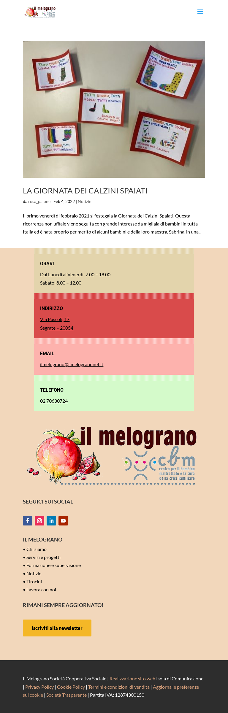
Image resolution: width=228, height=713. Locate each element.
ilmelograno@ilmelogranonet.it (71, 364)
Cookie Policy (71, 687)
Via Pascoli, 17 (54, 319)
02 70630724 (54, 401)
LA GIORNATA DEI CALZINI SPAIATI (85, 190)
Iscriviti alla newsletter (57, 628)
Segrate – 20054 (56, 328)
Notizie (84, 201)
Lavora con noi (41, 589)
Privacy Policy (39, 687)
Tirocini (34, 581)
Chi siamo (36, 549)
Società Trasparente (66, 695)
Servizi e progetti (43, 557)
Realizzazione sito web (132, 678)
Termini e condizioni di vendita (119, 687)
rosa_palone (39, 201)
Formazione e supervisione (53, 565)
